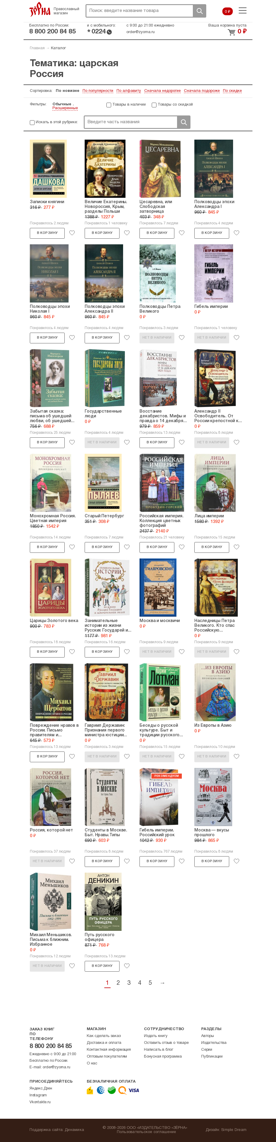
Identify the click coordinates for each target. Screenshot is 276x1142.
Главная (37, 48)
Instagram (38, 1095)
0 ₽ (227, 12)
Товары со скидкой (175, 105)
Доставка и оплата (104, 1043)
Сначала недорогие (162, 91)
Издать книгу (156, 1036)
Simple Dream (233, 1130)
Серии (206, 1050)
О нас (92, 1063)
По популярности (98, 91)
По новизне (67, 91)
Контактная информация (109, 1050)
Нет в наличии (156, 337)
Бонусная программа (163, 1056)
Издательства (214, 1043)
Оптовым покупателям (107, 1056)
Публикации (212, 1056)
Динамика (74, 1130)
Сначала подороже (202, 91)
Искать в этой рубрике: (57, 122)
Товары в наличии (129, 105)
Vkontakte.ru (40, 1102)
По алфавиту (129, 91)
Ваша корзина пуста (227, 25)
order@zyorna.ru (140, 32)
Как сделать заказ (104, 1036)
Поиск (199, 11)
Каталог (58, 48)
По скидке (232, 91)
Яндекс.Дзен (41, 1088)
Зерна (40, 9)
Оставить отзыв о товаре (166, 1043)
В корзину (47, 233)
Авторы (207, 1036)
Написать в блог (158, 1050)
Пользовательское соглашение (146, 1132)
